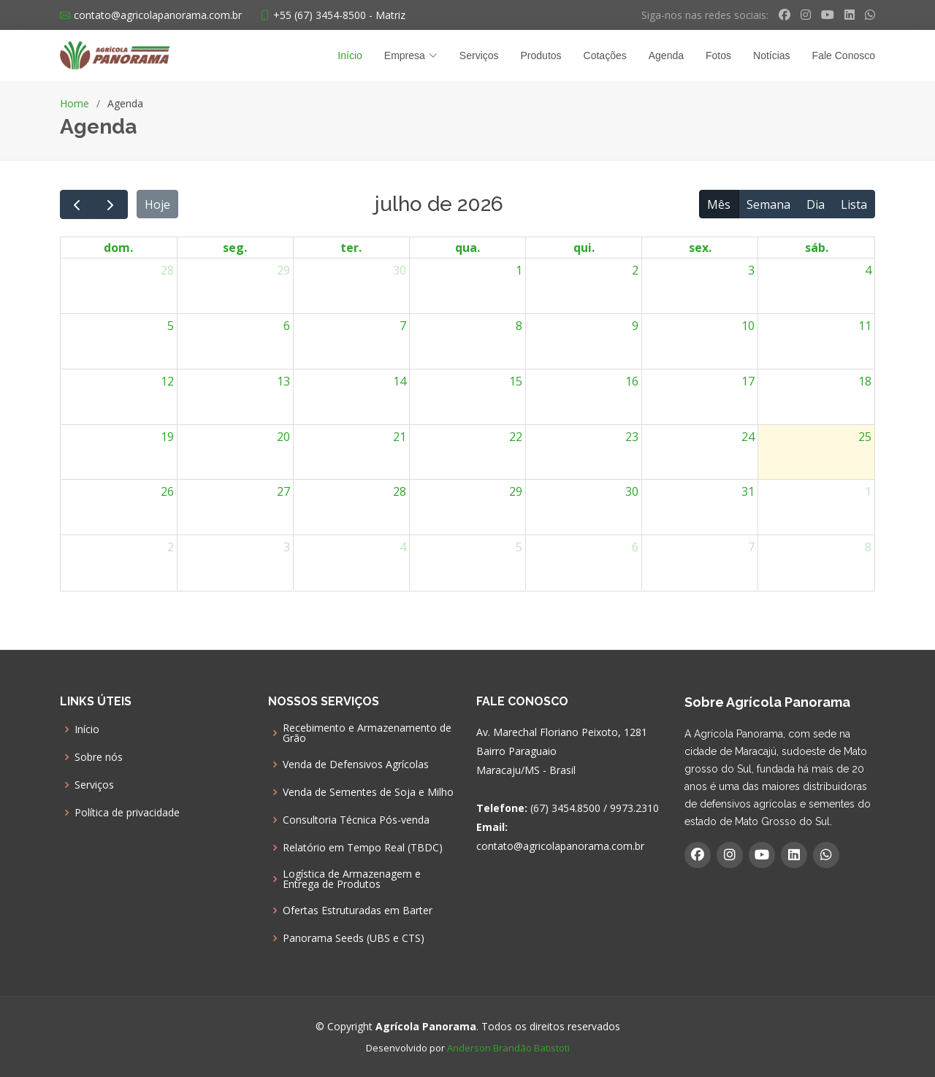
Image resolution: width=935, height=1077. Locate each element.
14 (399, 381)
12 (167, 381)
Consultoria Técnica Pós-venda (356, 820)
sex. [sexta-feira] (700, 247)
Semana (768, 204)
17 (748, 381)
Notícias (771, 55)
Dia (815, 204)
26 (167, 491)
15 (515, 381)
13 (283, 381)
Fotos (718, 55)
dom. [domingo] (118, 247)
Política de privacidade (127, 813)
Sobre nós (99, 757)
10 (748, 326)
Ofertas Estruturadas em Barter (357, 910)
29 (283, 270)
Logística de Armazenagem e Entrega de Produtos (352, 879)
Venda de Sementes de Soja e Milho (368, 792)
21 (399, 437)
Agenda (666, 55)
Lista (854, 204)
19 (167, 437)
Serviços (479, 55)
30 (399, 270)
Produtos (541, 55)
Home (74, 103)
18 (864, 381)
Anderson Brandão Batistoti (508, 1047)
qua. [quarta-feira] (467, 247)
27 (283, 491)
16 (631, 381)
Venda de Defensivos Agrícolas (356, 764)
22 (515, 437)
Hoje (157, 204)
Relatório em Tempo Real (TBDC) (363, 848)
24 (748, 437)
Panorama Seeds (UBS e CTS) (353, 938)
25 (864, 437)
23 (631, 437)
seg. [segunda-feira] (235, 247)
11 (864, 326)
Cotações (605, 55)
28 (167, 270)
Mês (718, 204)
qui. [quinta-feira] (584, 247)
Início (349, 55)
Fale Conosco (843, 55)
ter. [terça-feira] (351, 247)
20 (283, 437)
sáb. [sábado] (816, 247)
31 (748, 491)
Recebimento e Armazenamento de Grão (367, 733)
